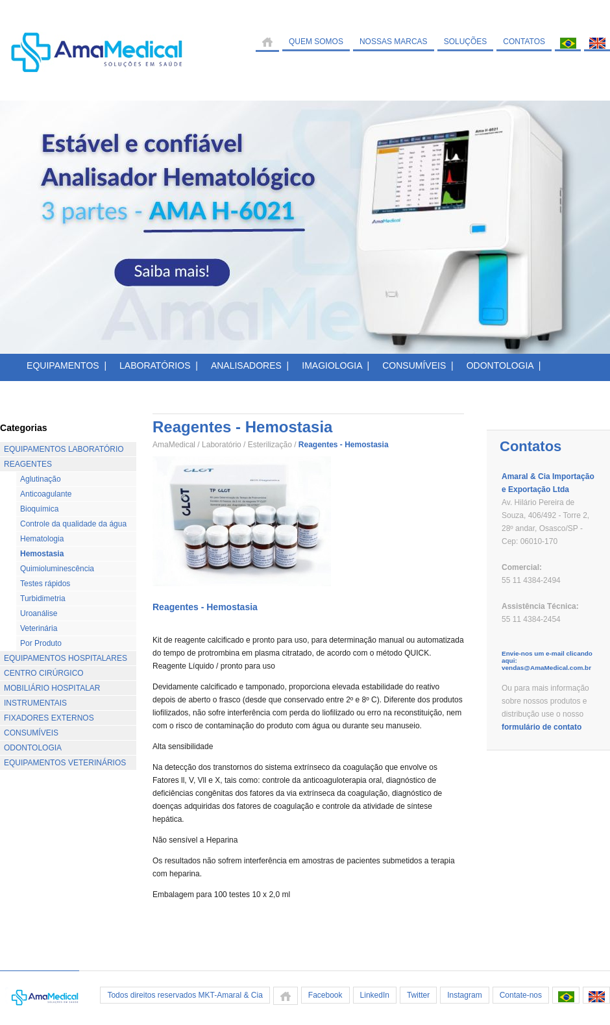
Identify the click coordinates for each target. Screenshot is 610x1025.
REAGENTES (28, 464)
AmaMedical (173, 444)
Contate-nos (521, 995)
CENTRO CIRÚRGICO (44, 673)
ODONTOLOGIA (33, 747)
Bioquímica (39, 508)
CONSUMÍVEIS (31, 732)
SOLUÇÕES (465, 41)
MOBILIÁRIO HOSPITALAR (52, 688)
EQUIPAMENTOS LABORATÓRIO (64, 449)
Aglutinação (40, 479)
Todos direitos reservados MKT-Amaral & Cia (184, 995)
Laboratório (221, 444)
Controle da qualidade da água (73, 523)
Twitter (418, 995)
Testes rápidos (45, 583)
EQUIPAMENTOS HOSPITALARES (65, 658)
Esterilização (270, 444)
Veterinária (38, 628)
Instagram (464, 995)
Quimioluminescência (57, 568)
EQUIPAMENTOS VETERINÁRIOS (65, 762)
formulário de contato (541, 727)
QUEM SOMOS (316, 41)
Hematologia (42, 538)
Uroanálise (38, 613)
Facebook (325, 995)
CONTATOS (524, 41)
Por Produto (41, 643)
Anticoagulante (45, 494)
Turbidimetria (43, 598)
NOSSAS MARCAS (394, 41)
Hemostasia (42, 553)
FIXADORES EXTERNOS (49, 717)
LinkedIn (374, 995)
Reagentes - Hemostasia (205, 607)
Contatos (530, 446)
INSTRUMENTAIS (35, 703)
